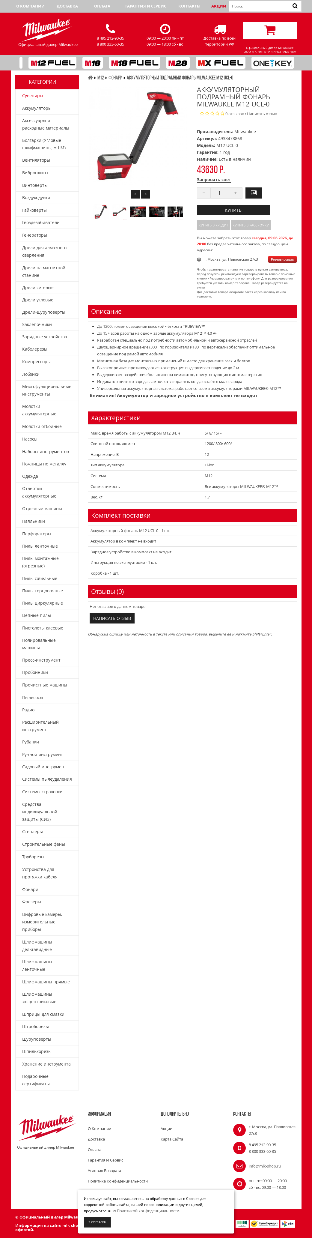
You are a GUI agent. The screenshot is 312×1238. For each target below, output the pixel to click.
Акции (218, 6)
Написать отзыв (262, 113)
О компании (30, 6)
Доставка (67, 6)
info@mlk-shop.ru (265, 1166)
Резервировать (282, 259)
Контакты (189, 6)
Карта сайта (172, 1139)
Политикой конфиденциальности (148, 1210)
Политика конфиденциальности (118, 1181)
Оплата (102, 6)
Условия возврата (104, 1170)
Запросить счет (214, 179)
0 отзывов (234, 113)
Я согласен (97, 1222)
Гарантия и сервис (145, 6)
